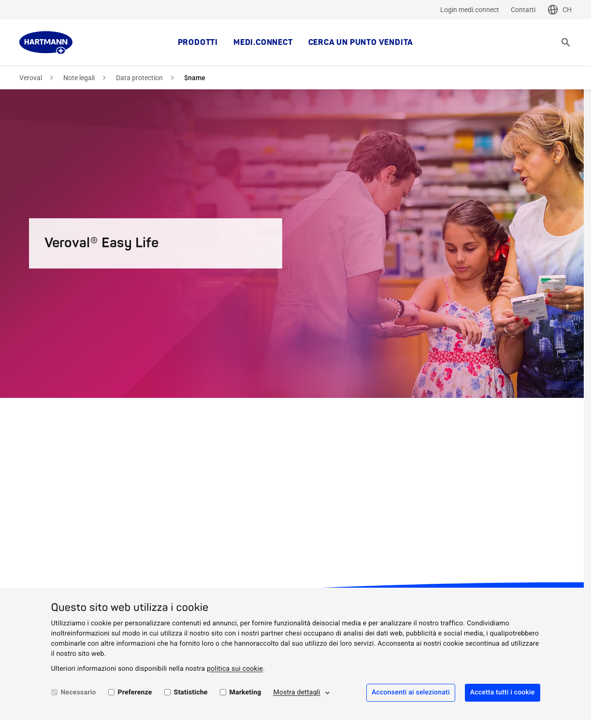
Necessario (78, 692)
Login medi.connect (469, 10)
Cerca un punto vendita (361, 42)
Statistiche (191, 692)
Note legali (79, 78)
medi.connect (263, 42)
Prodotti (198, 42)
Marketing (245, 692)
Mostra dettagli (297, 692)
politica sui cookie (235, 669)
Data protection (139, 78)
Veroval (30, 78)
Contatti (523, 10)
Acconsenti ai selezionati (411, 692)
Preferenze (135, 692)
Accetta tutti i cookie (502, 692)
